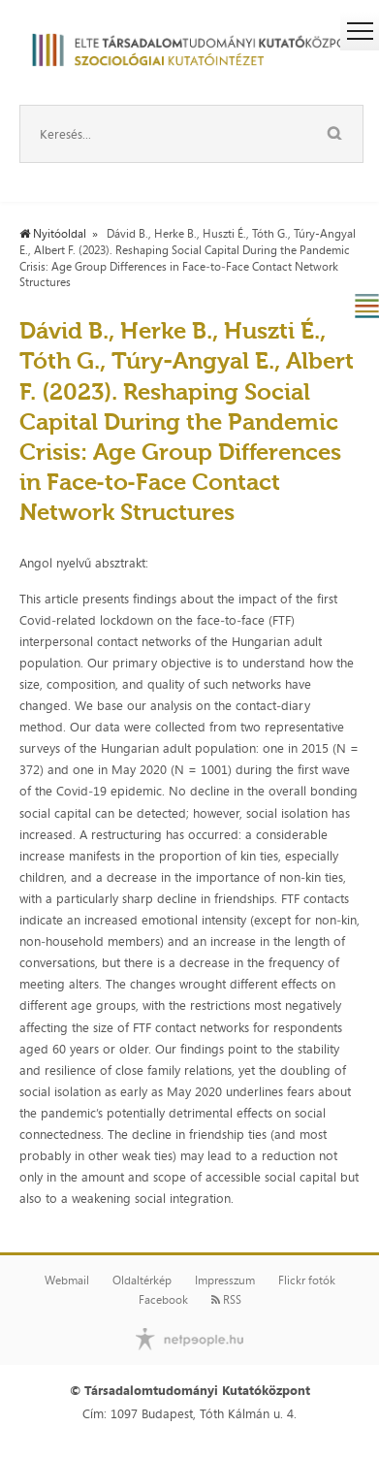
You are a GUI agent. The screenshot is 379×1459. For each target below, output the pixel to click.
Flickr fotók (306, 1280)
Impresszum (225, 1280)
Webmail (67, 1280)
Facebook (163, 1300)
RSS (226, 1300)
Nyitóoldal (52, 234)
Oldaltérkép (142, 1280)
